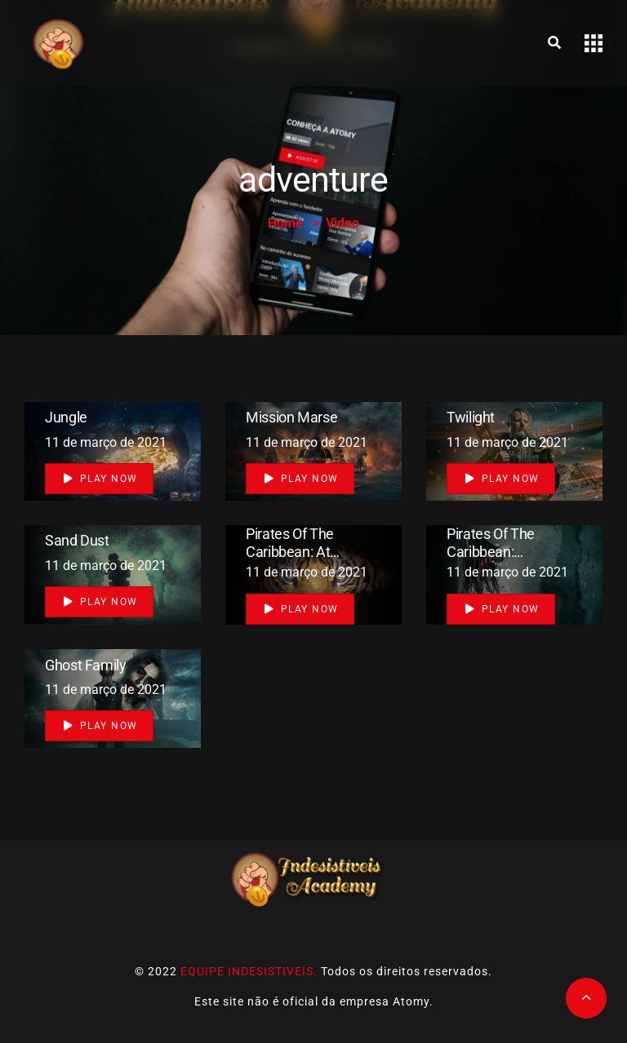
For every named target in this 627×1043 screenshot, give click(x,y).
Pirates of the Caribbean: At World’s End (290, 551)
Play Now (101, 478)
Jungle (66, 417)
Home (285, 223)
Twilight (471, 417)
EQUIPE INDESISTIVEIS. (249, 971)
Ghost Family (86, 664)
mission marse (291, 417)
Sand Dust (77, 541)
